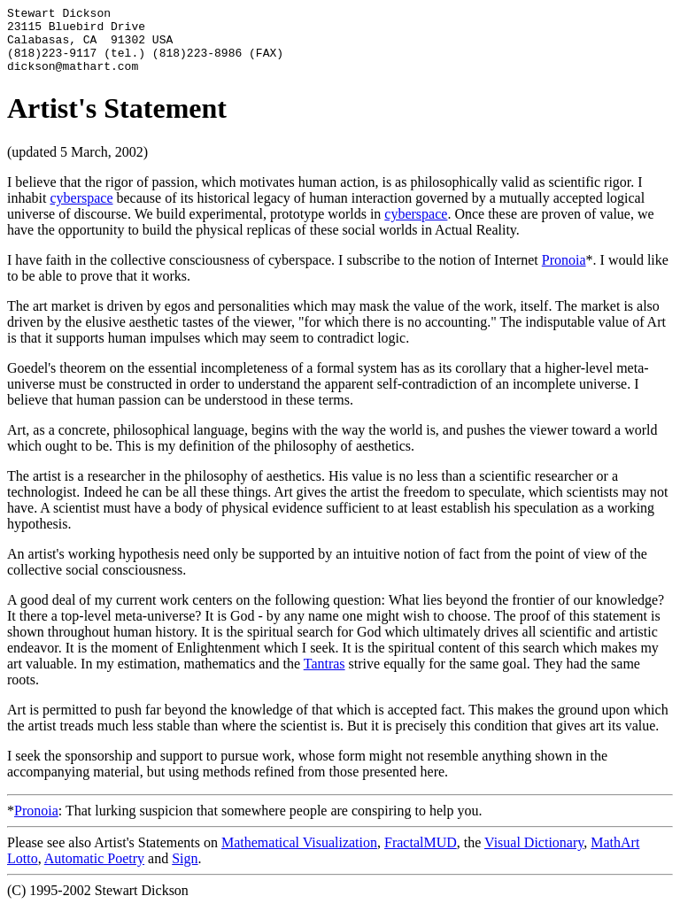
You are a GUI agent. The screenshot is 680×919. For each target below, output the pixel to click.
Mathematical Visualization (299, 855)
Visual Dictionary (533, 855)
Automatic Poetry (94, 871)
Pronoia (564, 273)
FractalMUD (420, 855)
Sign (184, 871)
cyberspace (81, 211)
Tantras (324, 676)
